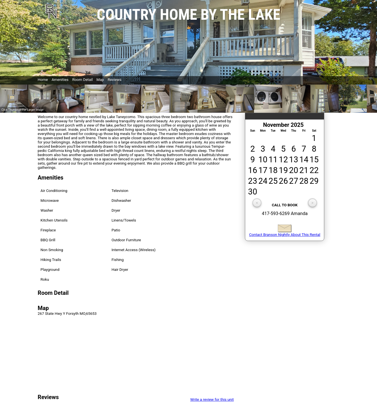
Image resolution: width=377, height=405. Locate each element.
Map (100, 80)
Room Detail (82, 80)
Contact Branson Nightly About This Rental (284, 233)
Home (43, 80)
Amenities (60, 80)
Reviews (115, 80)
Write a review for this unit (212, 399)
